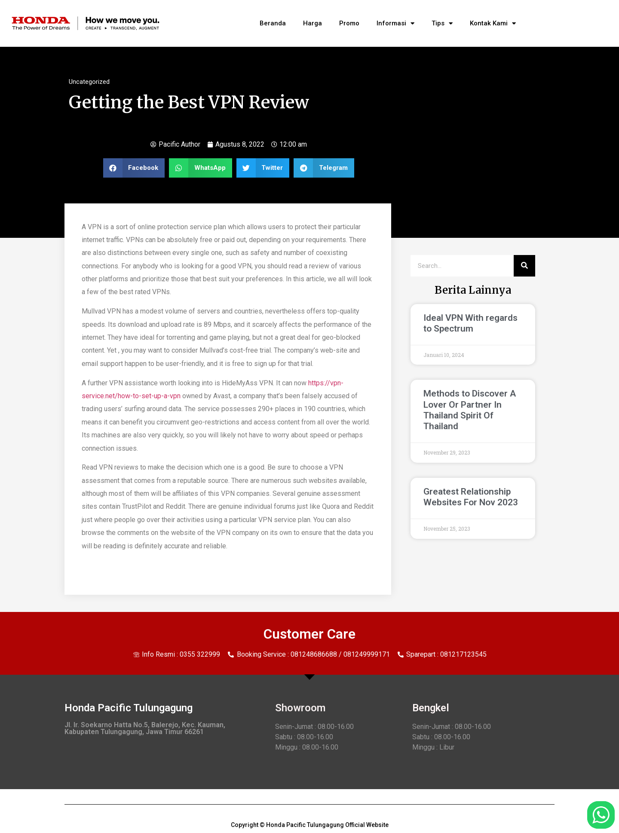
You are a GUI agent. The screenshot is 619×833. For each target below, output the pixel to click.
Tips (442, 23)
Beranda (273, 23)
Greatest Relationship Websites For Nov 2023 (470, 496)
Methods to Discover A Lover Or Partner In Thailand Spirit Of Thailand (469, 409)
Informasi (395, 23)
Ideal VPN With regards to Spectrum (470, 323)
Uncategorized (89, 82)
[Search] (524, 266)
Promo (349, 23)
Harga (312, 23)
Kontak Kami (493, 23)
